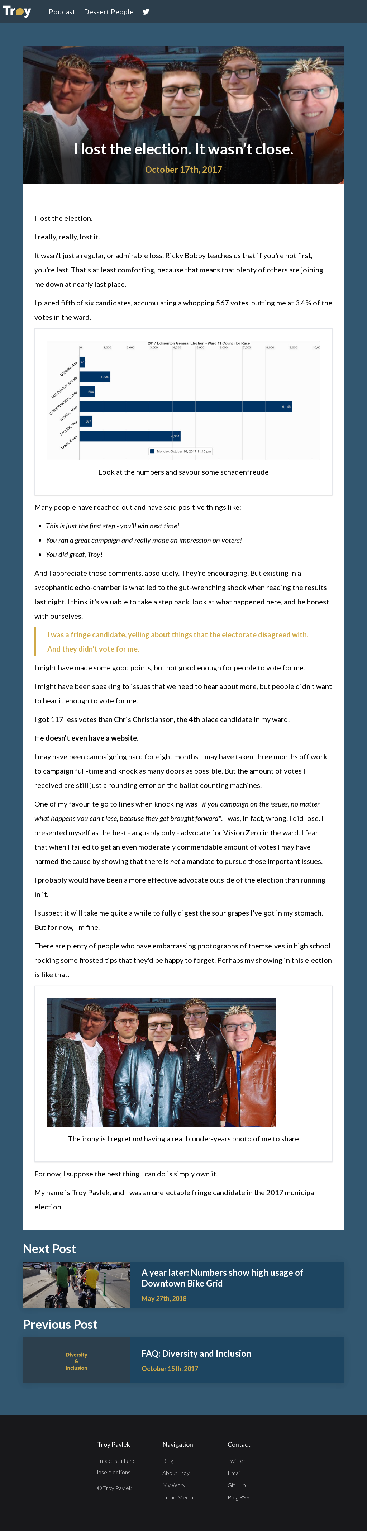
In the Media (177, 1497)
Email (234, 1472)
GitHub (237, 1485)
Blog (167, 1460)
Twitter (237, 1460)
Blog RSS (238, 1497)
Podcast (62, 11)
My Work (174, 1485)
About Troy (176, 1472)
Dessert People (109, 11)
